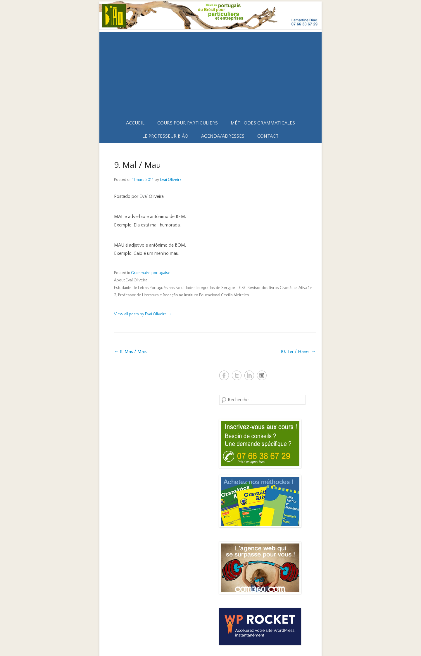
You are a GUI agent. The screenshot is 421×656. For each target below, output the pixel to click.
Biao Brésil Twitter (236, 375)
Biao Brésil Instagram (262, 375)
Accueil (135, 123)
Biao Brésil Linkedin (249, 375)
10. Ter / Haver (298, 351)
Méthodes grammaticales (263, 123)
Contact (268, 136)
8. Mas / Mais (130, 351)
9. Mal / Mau (137, 165)
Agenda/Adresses (222, 136)
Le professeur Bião (165, 136)
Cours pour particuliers (187, 123)
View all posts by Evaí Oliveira (143, 314)
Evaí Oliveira (171, 179)
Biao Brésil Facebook (224, 375)
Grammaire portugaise (150, 273)
